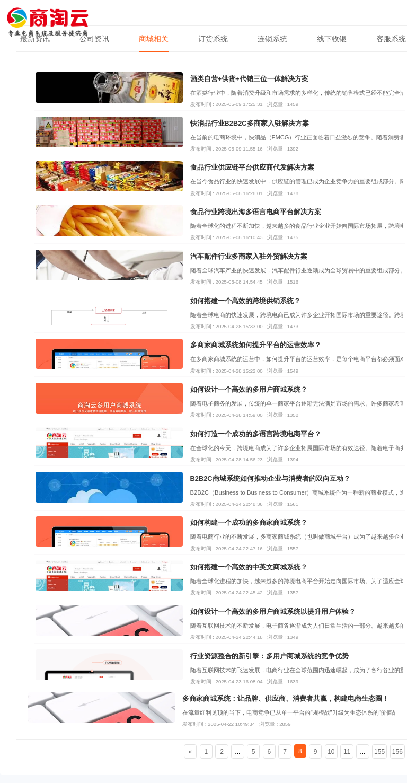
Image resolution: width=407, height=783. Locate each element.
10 (331, 751)
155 (379, 751)
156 (397, 751)
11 (346, 751)
